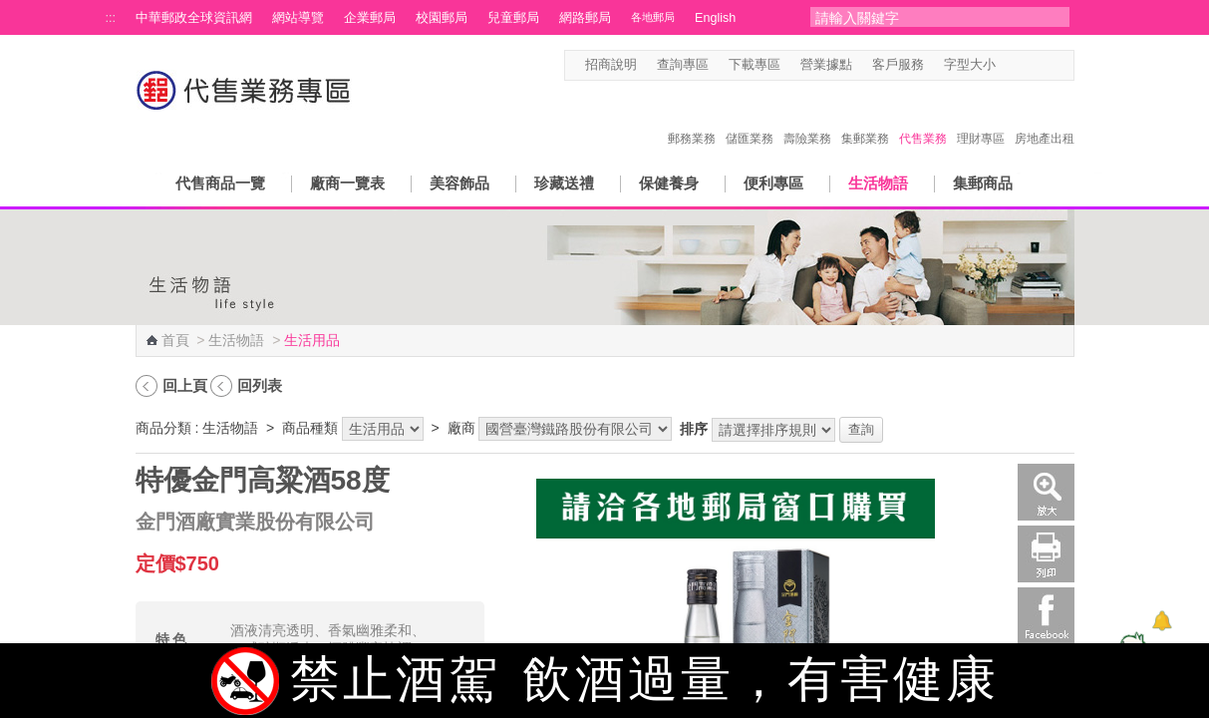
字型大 (1046, 65)
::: (111, 18)
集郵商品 (983, 183)
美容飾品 (459, 183)
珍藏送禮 (564, 183)
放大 (1046, 492)
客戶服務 (898, 65)
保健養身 (669, 183)
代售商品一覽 (220, 183)
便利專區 (773, 183)
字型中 (1027, 65)
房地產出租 (1044, 118)
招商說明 (611, 65)
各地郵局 (653, 17)
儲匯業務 (749, 118)
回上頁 (184, 385)
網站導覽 (298, 18)
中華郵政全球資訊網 (194, 18)
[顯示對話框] (1161, 620)
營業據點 (826, 65)
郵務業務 (692, 118)
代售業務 (923, 118)
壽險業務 (807, 118)
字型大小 (970, 65)
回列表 (259, 385)
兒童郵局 (513, 18)
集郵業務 (865, 118)
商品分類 (163, 428)
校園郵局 (441, 18)
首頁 (175, 340)
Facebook (1046, 615)
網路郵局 (585, 18)
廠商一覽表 (347, 183)
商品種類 (310, 428)
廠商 (461, 428)
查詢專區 (683, 65)
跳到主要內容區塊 (10, 10)
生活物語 (878, 183)
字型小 (1008, 65)
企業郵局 (370, 18)
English (715, 18)
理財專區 (981, 118)
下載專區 (754, 65)
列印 (1046, 554)
